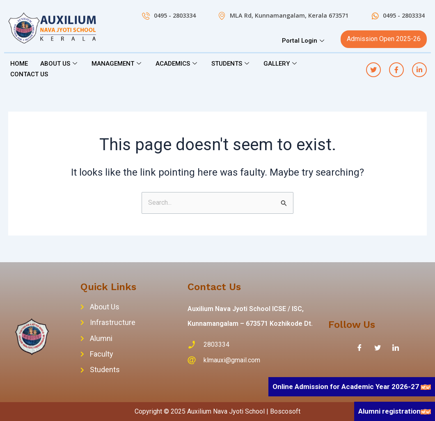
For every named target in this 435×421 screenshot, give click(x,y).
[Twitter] (377, 347)
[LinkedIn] (395, 347)
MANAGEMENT (117, 63)
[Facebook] (359, 347)
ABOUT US (59, 63)
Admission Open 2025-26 (384, 39)
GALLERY (281, 63)
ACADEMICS (177, 63)
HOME (19, 63)
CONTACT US (29, 74)
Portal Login (304, 40)
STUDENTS (231, 63)
